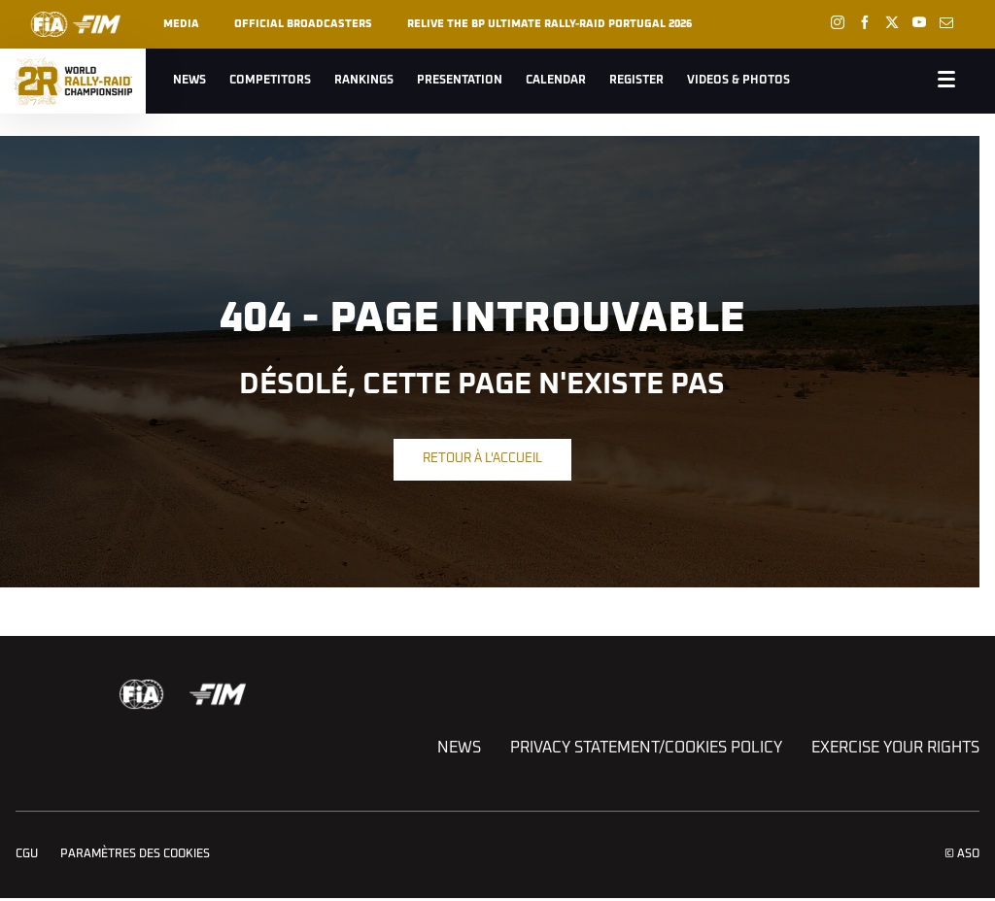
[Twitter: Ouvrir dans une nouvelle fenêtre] (892, 22)
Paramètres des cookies (135, 854)
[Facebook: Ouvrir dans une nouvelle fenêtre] (865, 22)
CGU (27, 854)
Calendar (556, 80)
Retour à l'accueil (482, 458)
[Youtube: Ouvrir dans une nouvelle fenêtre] (919, 22)
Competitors (270, 80)
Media (181, 23)
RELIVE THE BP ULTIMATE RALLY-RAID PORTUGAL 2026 (549, 23)
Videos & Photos (738, 80)
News (189, 80)
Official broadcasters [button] (303, 23)
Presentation (459, 80)
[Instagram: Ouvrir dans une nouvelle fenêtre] (837, 22)
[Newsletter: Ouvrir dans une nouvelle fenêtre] (946, 22)
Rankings (364, 80)
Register (636, 80)
